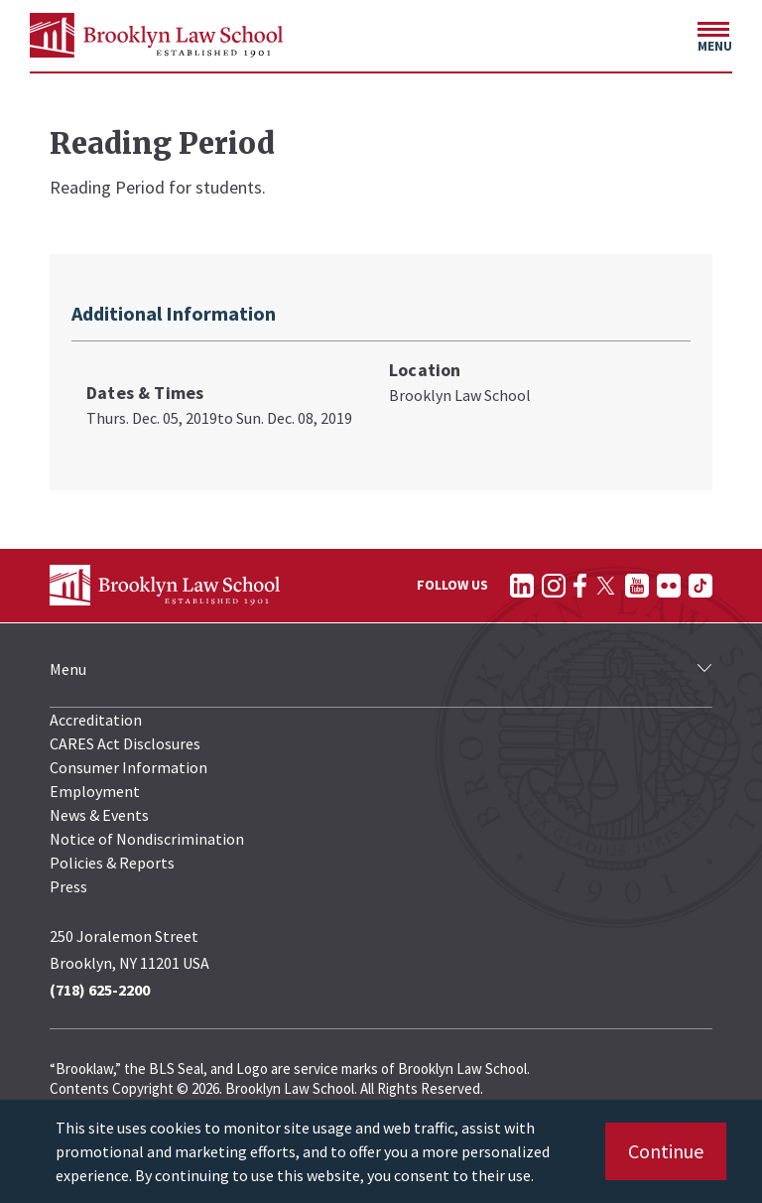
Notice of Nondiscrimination (147, 839)
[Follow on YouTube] (637, 586)
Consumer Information (128, 767)
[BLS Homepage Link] (156, 35)
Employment (95, 791)
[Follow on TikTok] (700, 586)
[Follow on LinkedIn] (522, 586)
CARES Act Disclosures (125, 743)
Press (68, 886)
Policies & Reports (112, 862)
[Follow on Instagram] (554, 586)
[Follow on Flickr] (669, 586)
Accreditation (96, 720)
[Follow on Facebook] (579, 586)
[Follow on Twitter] (605, 586)
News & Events (99, 815)
